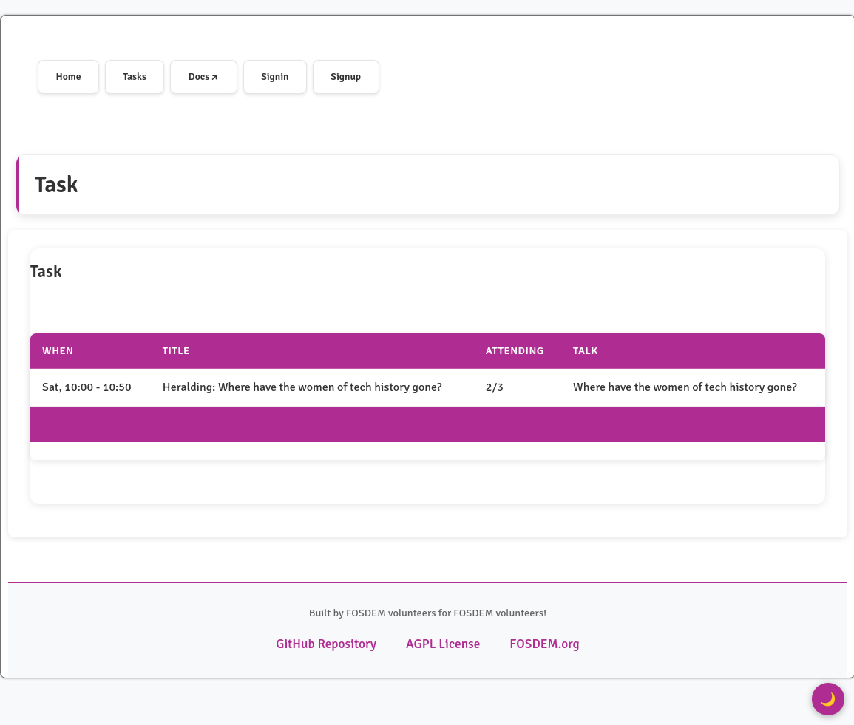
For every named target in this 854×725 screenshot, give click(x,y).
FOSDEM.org (538, 641)
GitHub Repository (331, 641)
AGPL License (441, 641)
